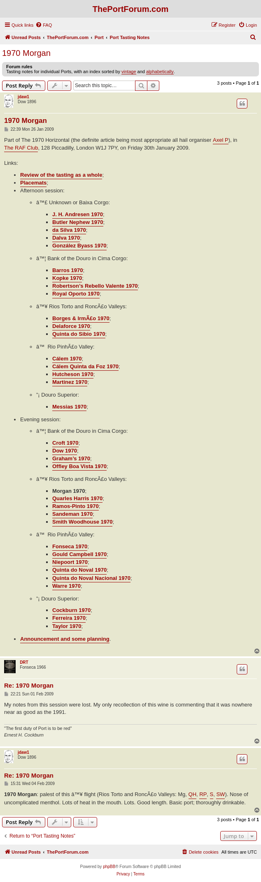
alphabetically (160, 71)
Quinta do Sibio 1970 (78, 334)
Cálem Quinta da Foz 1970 (85, 366)
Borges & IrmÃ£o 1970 (81, 318)
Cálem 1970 (67, 359)
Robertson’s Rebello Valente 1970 (95, 286)
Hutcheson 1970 (72, 374)
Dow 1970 (64, 451)
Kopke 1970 (67, 278)
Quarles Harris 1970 (77, 498)
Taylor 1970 (67, 626)
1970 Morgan (26, 53)
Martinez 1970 (69, 382)
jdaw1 (23, 97)
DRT (24, 662)
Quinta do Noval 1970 (79, 570)
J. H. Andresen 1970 (77, 214)
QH (193, 794)
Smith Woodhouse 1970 (82, 522)
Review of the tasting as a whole (61, 175)
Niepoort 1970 (70, 562)
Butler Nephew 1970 (77, 222)
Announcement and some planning (65, 639)
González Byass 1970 (79, 245)
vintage (128, 71)
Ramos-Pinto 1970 (75, 506)
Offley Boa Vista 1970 (79, 466)
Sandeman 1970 (72, 514)
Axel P (220, 140)
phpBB (109, 866)
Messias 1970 (69, 407)
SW (220, 794)
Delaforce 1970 (71, 326)
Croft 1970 (65, 443)
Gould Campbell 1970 (79, 554)
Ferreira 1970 (69, 618)
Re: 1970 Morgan (29, 685)
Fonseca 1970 (69, 546)
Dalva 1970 (66, 238)
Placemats (33, 183)
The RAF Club (21, 148)
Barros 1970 (67, 270)
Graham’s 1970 (71, 458)
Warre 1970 (66, 586)
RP (203, 794)
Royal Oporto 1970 (76, 294)
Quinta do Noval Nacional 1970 (91, 578)
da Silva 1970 (69, 230)
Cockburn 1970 (71, 610)
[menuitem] (43, 25)
